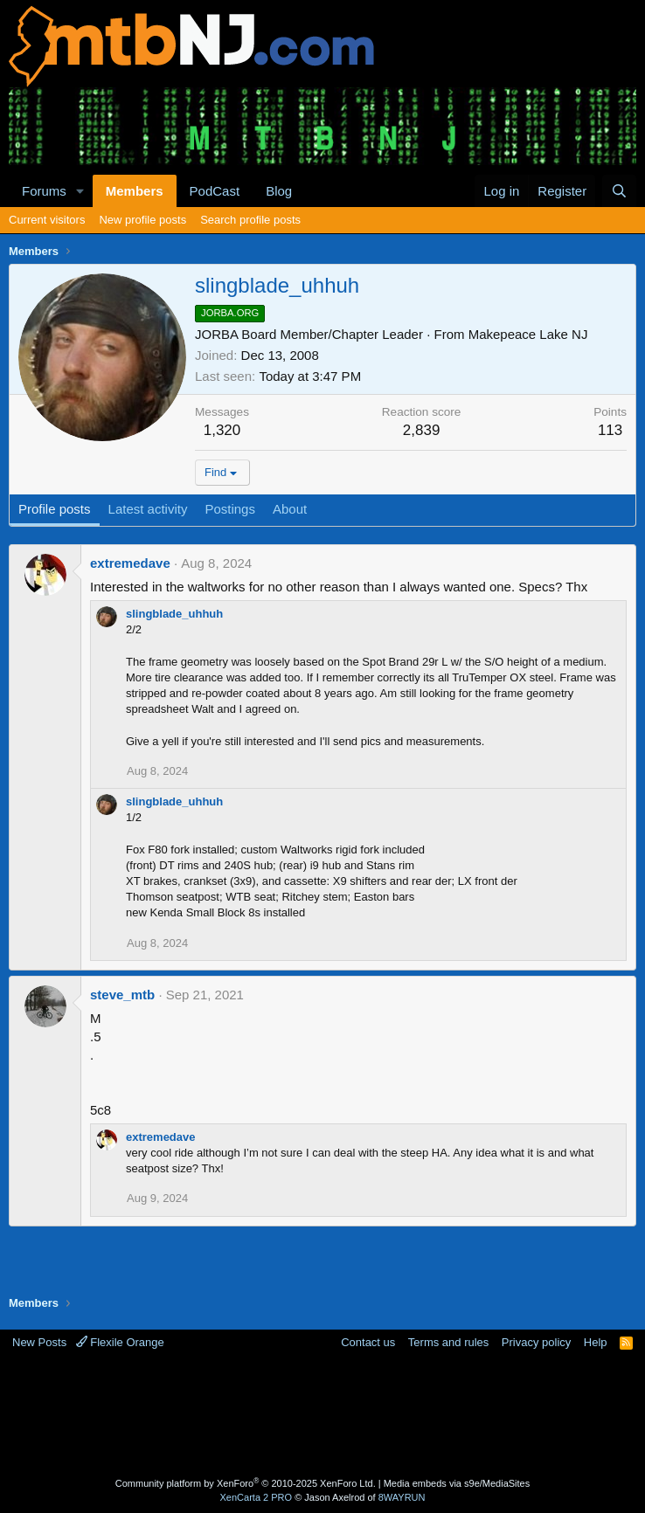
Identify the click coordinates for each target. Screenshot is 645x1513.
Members (134, 190)
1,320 (222, 430)
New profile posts (142, 219)
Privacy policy (536, 1342)
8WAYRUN (402, 1497)
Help (595, 1342)
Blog (279, 190)
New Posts (39, 1342)
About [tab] (290, 508)
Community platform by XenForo (245, 1483)
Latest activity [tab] (148, 508)
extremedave (130, 563)
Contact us (368, 1342)
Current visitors (47, 219)
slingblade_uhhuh (174, 613)
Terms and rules (448, 1342)
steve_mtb (122, 994)
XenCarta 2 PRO (256, 1497)
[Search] (619, 191)
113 (610, 430)
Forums (44, 190)
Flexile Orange (120, 1342)
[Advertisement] (327, 1416)
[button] (80, 191)
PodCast (215, 190)
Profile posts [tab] (54, 508)
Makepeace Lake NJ (528, 334)
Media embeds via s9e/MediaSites (457, 1483)
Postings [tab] (230, 508)
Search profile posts (250, 219)
